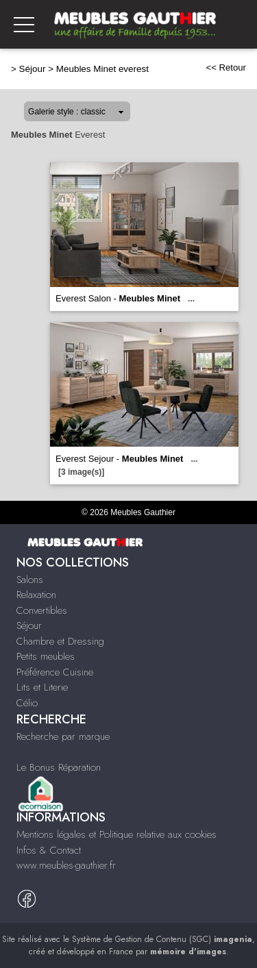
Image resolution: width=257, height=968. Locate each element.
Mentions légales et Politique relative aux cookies (116, 834)
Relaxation (36, 594)
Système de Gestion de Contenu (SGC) (162, 939)
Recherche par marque (63, 736)
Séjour (32, 69)
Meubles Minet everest (102, 69)
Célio (27, 702)
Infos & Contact (48, 850)
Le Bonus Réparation (58, 767)
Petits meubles (45, 656)
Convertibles (41, 610)
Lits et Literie (42, 687)
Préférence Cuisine (54, 672)
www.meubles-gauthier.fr (66, 865)
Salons (29, 579)
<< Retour (226, 67)
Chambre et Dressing (60, 641)
